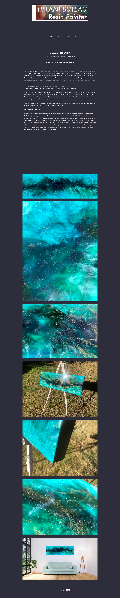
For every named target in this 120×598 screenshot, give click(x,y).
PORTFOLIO (49, 36)
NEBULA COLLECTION (52, 57)
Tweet (62, 590)
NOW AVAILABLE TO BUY (67, 57)
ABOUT (59, 36)
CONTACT (67, 36)
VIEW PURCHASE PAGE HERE (60, 62)
